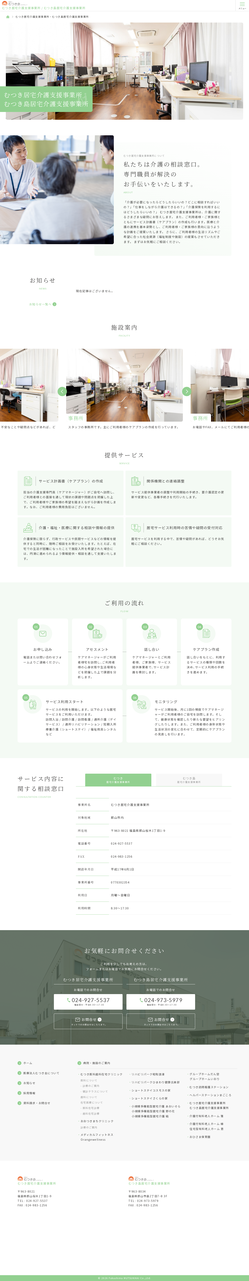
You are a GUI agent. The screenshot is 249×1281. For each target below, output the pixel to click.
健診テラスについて (95, 1091)
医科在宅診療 (91, 1108)
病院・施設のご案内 (96, 1063)
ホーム (27, 1063)
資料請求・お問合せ (37, 1103)
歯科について (89, 1097)
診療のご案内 (91, 1086)
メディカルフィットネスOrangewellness (97, 1137)
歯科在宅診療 (91, 1113)
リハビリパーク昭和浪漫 (148, 1074)
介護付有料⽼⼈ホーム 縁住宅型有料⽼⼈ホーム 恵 (206, 1126)
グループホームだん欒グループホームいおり (204, 1076)
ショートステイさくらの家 (150, 1098)
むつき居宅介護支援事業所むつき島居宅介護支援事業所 (209, 1105)
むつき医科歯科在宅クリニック (102, 1074)
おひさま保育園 (200, 1137)
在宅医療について (92, 1102)
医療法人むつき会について (41, 1073)
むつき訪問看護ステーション (209, 1087)
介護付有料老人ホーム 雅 (206, 1116)
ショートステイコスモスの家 (151, 1090)
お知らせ (29, 1083)
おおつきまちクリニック (97, 1121)
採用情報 (29, 1093)
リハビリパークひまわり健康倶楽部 (156, 1082)
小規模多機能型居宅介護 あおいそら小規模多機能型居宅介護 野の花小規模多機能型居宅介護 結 (156, 1111)
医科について (89, 1080)
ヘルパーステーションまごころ (210, 1095)
